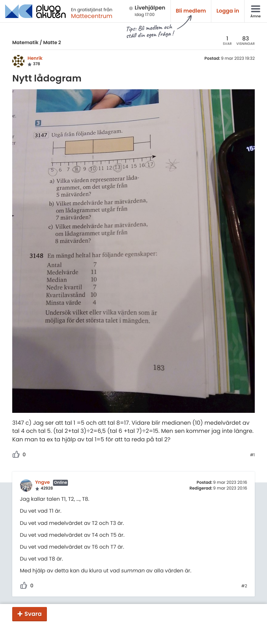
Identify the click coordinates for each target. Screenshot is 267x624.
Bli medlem (191, 11)
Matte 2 (52, 42)
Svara (33, 614)
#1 (252, 455)
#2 (244, 586)
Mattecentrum (91, 16)
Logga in (227, 11)
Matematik (25, 42)
